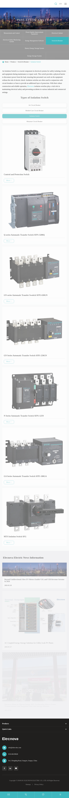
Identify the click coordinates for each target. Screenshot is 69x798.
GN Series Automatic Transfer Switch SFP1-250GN (25, 356)
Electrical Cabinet (57, 33)
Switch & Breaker (57, 41)
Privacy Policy (38, 784)
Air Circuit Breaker (34, 106)
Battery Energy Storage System (34, 48)
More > (9, 181)
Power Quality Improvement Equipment (34, 33)
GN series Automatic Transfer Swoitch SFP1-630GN (25, 296)
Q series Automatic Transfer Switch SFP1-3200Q (24, 236)
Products (13, 62)
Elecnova (30, 86)
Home (7, 62)
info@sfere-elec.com (14, 747)
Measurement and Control (12, 33)
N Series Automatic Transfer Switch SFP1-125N (24, 417)
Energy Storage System (34, 56)
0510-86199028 (13, 754)
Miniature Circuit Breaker (34, 122)
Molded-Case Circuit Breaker (35, 111)
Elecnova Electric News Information (24, 557)
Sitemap (28, 784)
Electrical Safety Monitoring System (11, 40)
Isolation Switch (36, 62)
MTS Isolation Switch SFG (15, 537)
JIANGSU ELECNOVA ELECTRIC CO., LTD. (32, 780)
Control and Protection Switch (16, 175)
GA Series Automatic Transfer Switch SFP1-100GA (25, 477)
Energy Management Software (34, 41)
